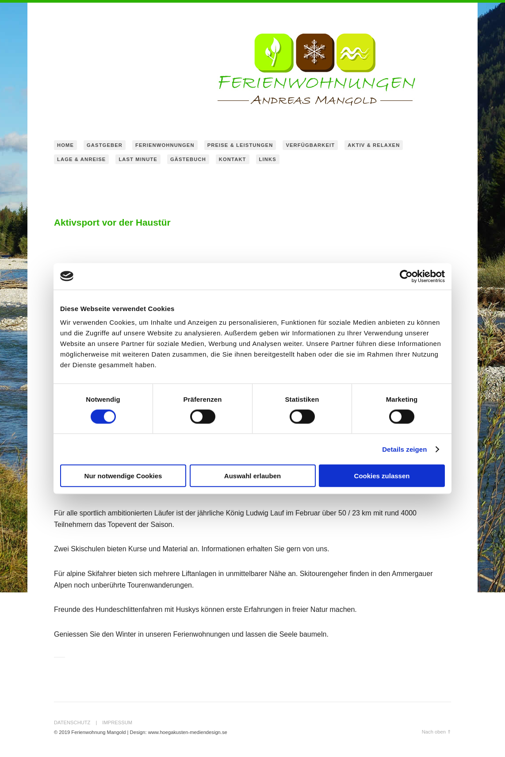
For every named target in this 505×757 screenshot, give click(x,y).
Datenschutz (72, 722)
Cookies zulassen (382, 476)
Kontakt (232, 159)
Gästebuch (188, 159)
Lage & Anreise (81, 159)
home (65, 145)
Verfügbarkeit (310, 145)
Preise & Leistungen (240, 145)
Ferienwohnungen (165, 145)
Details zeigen (404, 449)
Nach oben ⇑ (436, 731)
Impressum (117, 722)
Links (267, 159)
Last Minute (138, 159)
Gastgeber (104, 145)
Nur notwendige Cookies (123, 476)
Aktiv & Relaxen (374, 145)
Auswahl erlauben (252, 476)
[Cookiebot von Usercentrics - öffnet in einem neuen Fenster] (406, 276)
